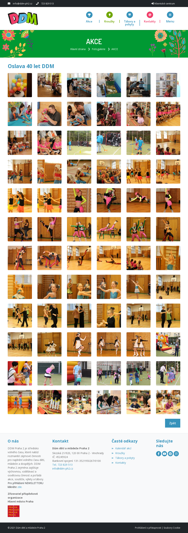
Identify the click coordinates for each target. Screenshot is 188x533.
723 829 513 (47, 3)
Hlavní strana (78, 49)
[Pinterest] (170, 453)
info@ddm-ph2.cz (22, 3)
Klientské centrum (165, 3)
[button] (170, 17)
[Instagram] (176, 453)
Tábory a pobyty (123, 457)
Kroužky (118, 453)
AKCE (114, 49)
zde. (19, 487)
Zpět (172, 423)
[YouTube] (164, 453)
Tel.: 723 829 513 (62, 464)
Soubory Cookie (172, 527)
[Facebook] (158, 453)
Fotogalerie (98, 49)
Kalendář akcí (121, 448)
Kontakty (119, 462)
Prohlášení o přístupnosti (148, 527)
